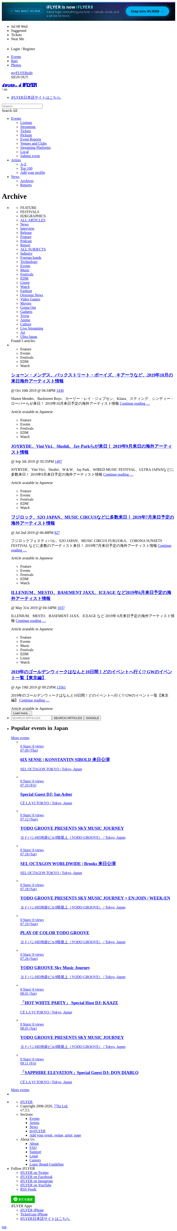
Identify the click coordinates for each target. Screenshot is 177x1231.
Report (25, 245)
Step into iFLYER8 (147, 11)
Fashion (26, 291)
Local (24, 152)
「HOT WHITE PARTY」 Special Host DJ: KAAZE (69, 1002)
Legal (34, 1156)
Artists (16, 160)
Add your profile (32, 173)
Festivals (26, 274)
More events (20, 738)
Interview (27, 228)
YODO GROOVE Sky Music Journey (55, 967)
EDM (24, 278)
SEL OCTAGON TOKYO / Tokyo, (51, 769)
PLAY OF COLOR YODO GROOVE (54, 932)
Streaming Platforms (35, 148)
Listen (25, 283)
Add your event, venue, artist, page (55, 1135)
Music (25, 270)
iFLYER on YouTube (35, 1185)
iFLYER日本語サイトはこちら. (36, 97)
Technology (29, 262)
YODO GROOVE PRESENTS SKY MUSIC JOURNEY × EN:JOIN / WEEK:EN (95, 898)
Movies (25, 303)
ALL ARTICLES (32, 220)
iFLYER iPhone (32, 1210)
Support (35, 1152)
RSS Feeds (28, 1189)
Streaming (27, 127)
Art (22, 332)
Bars (14, 61)
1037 (61, 608)
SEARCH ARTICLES (68, 718)
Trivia (24, 316)
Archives (27, 181)
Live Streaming (31, 328)
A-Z (23, 164)
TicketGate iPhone (34, 1214)
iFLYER (26, 1102)
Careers (35, 1160)
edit (30, 73)
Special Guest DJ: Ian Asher (46, 794)
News (15, 177)
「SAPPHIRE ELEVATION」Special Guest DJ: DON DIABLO (79, 1072)
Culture (25, 324)
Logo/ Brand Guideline (47, 1164)
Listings (26, 123)
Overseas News (31, 295)
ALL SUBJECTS (33, 249)
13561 (61, 687)
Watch (25, 287)
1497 (58, 461)
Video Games (30, 299)
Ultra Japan (28, 337)
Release (26, 233)
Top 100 (26, 168)
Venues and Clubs (33, 143)
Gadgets (26, 312)
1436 (60, 390)
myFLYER (19, 73)
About (34, 1143)
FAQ (33, 1148)
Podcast (26, 241)
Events (16, 57)
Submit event (30, 156)
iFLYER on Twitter (34, 1173)
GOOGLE (92, 718)
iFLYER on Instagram (36, 1181)
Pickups (26, 135)
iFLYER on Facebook (36, 1177)
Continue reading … (135, 403)
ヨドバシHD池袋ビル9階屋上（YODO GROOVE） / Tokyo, (72, 837)
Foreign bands (30, 258)
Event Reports (30, 139)
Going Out (28, 307)
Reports (26, 185)
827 (57, 533)
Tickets (25, 131)
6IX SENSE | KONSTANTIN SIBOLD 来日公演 (65, 759)
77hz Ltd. (61, 1106)
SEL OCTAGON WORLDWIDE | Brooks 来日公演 (68, 863)
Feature (25, 237)
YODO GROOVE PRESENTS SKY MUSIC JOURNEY (72, 828)
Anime (25, 320)
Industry (26, 253)
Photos (16, 65)
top (4, 1227)
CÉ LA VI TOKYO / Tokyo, (46, 803)
